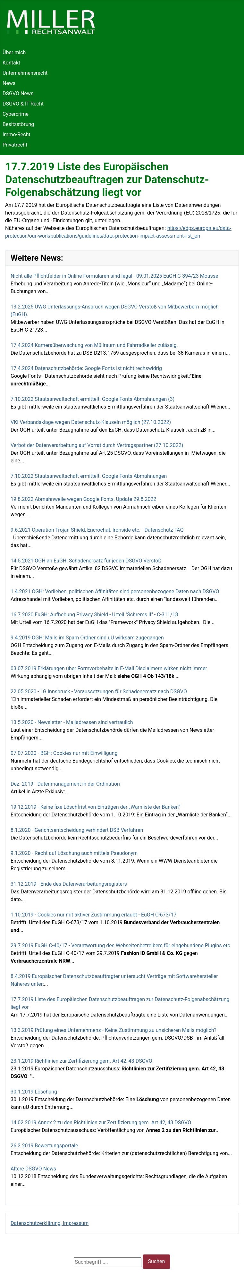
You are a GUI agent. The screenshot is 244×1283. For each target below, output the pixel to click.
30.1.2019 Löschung (34, 1092)
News (9, 83)
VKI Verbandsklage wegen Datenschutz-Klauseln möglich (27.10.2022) (91, 422)
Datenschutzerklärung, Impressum (49, 1223)
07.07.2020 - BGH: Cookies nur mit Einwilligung (64, 753)
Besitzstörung (18, 124)
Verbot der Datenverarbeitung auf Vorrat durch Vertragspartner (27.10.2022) (97, 445)
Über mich (14, 52)
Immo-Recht (16, 134)
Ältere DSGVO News (33, 1169)
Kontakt (11, 63)
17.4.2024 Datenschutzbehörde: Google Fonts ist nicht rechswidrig (86, 368)
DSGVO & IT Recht (23, 104)
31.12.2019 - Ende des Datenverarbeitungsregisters (69, 884)
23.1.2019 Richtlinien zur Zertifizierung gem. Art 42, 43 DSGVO (81, 1061)
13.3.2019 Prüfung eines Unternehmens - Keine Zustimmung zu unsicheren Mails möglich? (113, 1030)
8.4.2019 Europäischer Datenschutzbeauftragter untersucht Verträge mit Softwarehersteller (114, 976)
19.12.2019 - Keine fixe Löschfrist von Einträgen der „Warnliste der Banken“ (95, 807)
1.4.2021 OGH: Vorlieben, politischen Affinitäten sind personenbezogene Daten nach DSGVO (115, 591)
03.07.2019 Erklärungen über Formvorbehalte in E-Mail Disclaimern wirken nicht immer (109, 668)
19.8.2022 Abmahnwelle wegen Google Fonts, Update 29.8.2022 (83, 499)
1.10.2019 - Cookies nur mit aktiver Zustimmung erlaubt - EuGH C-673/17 (93, 915)
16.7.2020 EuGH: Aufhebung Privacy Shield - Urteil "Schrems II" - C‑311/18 (94, 615)
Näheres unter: (27, 984)
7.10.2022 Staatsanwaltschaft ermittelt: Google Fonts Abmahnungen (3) (92, 399)
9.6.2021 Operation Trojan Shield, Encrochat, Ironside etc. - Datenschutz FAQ (97, 530)
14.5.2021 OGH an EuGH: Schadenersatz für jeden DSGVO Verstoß (86, 561)
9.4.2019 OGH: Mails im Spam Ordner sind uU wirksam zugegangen (87, 638)
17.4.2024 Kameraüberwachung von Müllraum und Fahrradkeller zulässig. (94, 345)
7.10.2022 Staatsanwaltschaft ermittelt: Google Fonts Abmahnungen (89, 476)
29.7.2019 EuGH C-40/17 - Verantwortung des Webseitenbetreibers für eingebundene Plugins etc (120, 945)
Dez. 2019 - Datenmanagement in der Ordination (65, 784)
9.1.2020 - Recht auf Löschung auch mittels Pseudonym (74, 853)
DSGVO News (18, 93)
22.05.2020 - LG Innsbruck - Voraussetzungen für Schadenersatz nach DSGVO (99, 691)
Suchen (156, 1261)
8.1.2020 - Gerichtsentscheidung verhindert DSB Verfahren (77, 830)
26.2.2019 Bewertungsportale (44, 1146)
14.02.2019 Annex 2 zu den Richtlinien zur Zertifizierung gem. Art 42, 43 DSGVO (101, 1122)
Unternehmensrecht (25, 73)
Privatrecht (15, 145)
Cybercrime (16, 114)
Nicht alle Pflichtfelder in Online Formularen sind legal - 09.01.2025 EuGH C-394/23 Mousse (114, 276)
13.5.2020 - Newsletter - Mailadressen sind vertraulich (72, 722)
